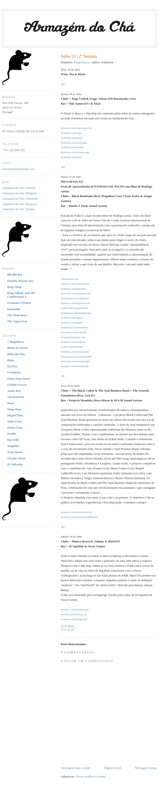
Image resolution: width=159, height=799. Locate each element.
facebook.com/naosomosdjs (75, 152)
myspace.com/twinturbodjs (75, 366)
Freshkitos (14, 372)
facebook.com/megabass (73, 288)
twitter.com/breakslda (72, 346)
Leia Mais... (69, 626)
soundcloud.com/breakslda (74, 327)
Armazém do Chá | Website (19, 188)
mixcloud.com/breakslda (73, 332)
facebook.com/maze (71, 157)
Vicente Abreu (16, 458)
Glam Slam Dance (19, 378)
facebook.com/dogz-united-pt (76, 128)
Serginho (13, 446)
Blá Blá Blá (14, 274)
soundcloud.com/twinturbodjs (76, 356)
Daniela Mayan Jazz (20, 281)
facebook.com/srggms (72, 317)
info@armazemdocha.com (18, 169)
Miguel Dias (15, 415)
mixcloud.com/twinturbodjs (75, 361)
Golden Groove (17, 384)
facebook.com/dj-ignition (74, 619)
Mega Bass (14, 409)
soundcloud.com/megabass (75, 298)
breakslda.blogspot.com (73, 337)
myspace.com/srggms (72, 322)
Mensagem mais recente (75, 768)
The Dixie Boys (17, 315)
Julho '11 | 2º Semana (79, 56)
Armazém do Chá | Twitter (18, 209)
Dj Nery (12, 366)
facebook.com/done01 (72, 147)
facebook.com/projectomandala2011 (79, 517)
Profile (11, 433)
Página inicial (112, 768)
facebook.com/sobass (72, 137)
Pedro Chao (15, 427)
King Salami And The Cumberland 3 (21, 294)
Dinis (10, 360)
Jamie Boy (14, 390)
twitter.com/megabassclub (74, 308)
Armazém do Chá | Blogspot (19, 193)
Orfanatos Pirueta (19, 302)
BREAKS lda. (16, 354)
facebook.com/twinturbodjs (75, 351)
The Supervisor (17, 321)
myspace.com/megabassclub (75, 303)
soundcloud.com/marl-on (74, 614)
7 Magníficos (15, 341)
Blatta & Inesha (17, 348)
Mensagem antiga (146, 768)
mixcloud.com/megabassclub (76, 293)
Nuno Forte (14, 421)
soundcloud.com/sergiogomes (76, 312)
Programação (82, 62)
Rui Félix (13, 440)
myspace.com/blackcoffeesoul (76, 512)
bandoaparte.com (70, 278)
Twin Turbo (14, 452)
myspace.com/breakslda (73, 341)
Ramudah (13, 309)
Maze (10, 403)
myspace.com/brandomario (75, 609)
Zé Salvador (15, 464)
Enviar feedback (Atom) (90, 776)
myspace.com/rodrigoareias (75, 283)
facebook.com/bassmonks (74, 142)
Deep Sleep (14, 287)
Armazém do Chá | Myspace (19, 204)
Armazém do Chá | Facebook (20, 198)
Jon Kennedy (15, 397)
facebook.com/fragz (71, 132)
